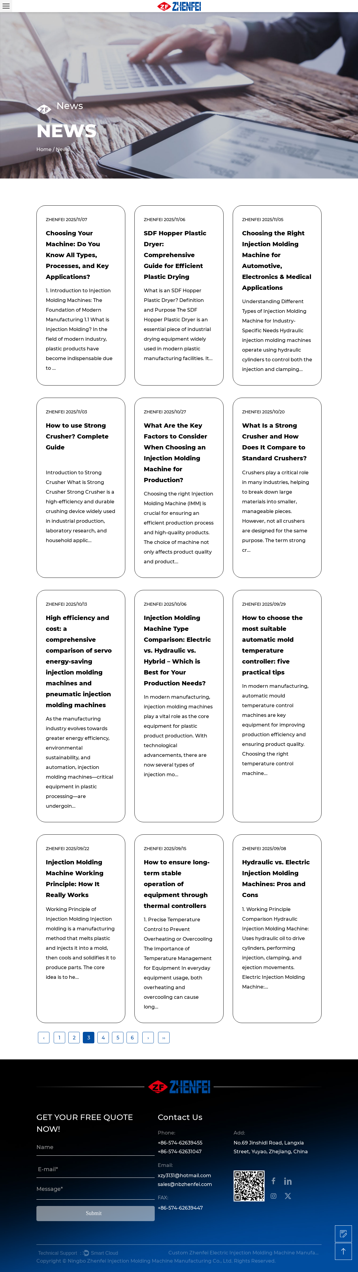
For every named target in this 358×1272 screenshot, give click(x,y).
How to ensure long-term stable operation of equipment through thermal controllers (177, 884)
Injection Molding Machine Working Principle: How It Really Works (74, 879)
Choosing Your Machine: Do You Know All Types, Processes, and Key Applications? (77, 255)
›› (163, 1038)
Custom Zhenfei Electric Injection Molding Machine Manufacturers (244, 1253)
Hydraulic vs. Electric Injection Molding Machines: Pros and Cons (276, 879)
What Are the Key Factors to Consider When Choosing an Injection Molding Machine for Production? (175, 453)
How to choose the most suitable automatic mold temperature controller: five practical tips (272, 645)
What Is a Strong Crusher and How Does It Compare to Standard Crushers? (274, 442)
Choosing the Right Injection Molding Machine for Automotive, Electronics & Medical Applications (276, 260)
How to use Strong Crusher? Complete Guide (77, 436)
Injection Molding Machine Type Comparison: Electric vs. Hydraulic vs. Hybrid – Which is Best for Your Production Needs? (177, 650)
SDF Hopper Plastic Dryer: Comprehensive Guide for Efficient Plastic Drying (175, 255)
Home (44, 150)
